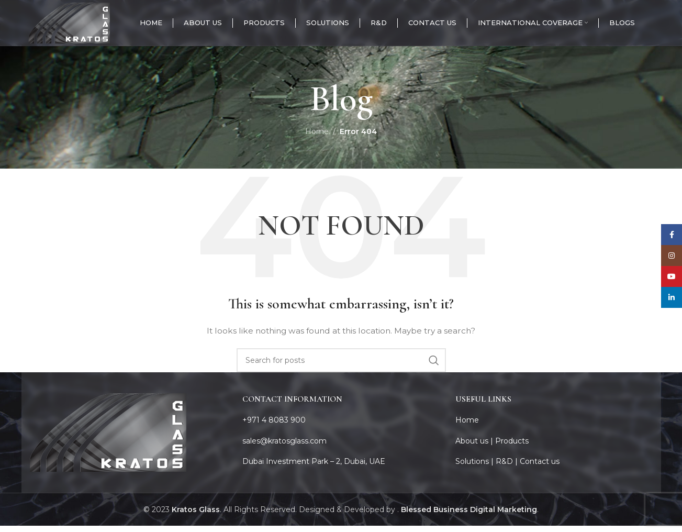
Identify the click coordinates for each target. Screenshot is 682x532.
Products (512, 447)
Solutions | (475, 467)
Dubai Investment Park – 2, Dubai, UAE (313, 467)
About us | (475, 447)
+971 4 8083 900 (274, 426)
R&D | (508, 467)
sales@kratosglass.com (284, 447)
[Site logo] (75, 25)
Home (317, 137)
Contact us (540, 467)
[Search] (341, 366)
